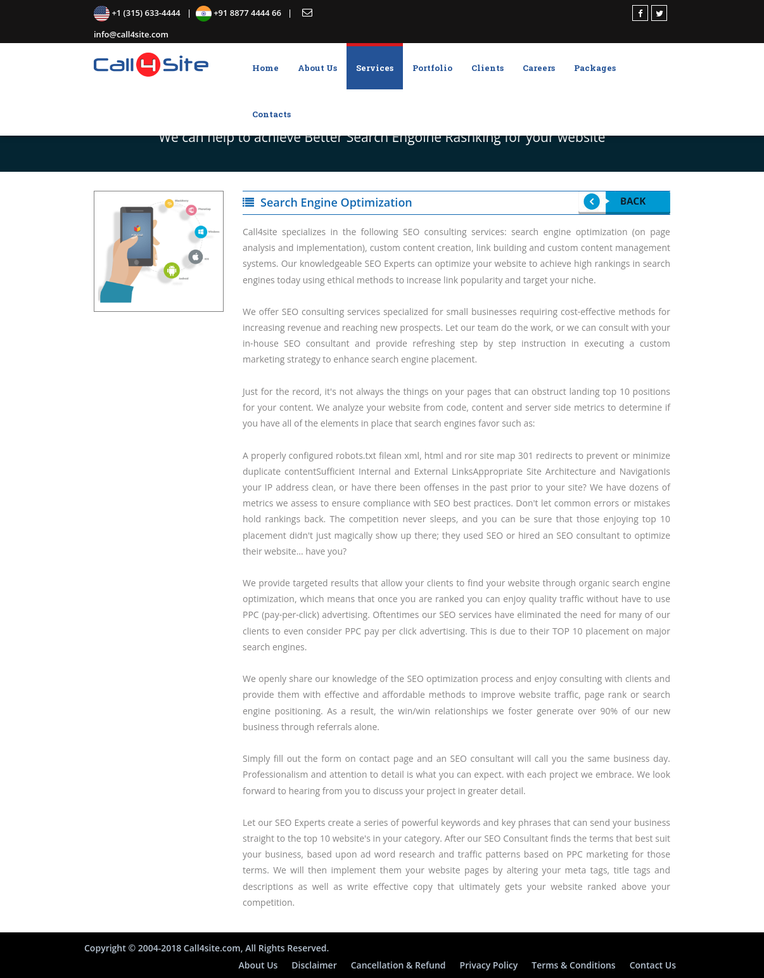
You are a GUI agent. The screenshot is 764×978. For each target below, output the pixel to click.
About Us (317, 68)
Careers (539, 68)
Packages (595, 68)
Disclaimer (313, 965)
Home (265, 68)
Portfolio (432, 68)
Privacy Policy (489, 965)
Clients (487, 68)
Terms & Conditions (573, 965)
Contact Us (653, 965)
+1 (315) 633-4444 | (145, 12)
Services (374, 68)
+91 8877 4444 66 (242, 12)
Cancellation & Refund (398, 965)
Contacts (271, 114)
